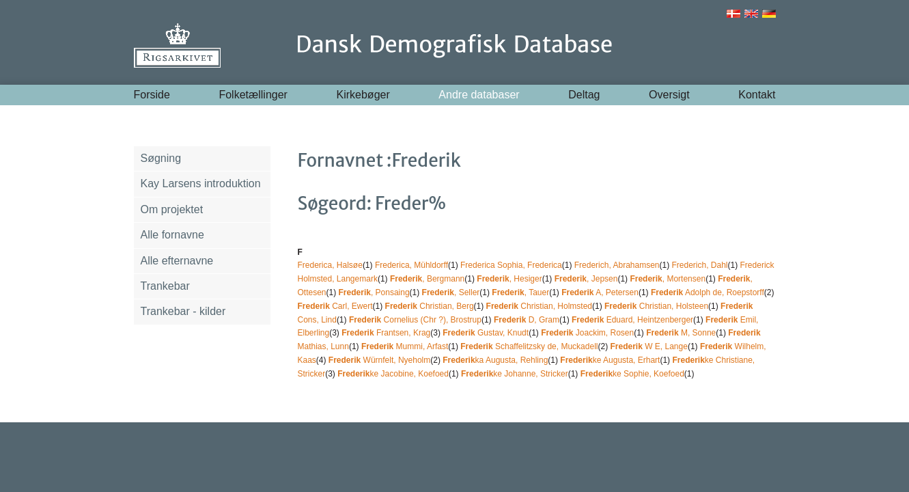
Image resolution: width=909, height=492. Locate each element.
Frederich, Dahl (700, 265)
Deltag (584, 94)
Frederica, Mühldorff (411, 265)
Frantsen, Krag (385, 333)
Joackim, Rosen (587, 333)
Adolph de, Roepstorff (707, 292)
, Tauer (520, 292)
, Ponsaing (374, 292)
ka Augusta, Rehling (495, 360)
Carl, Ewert (335, 306)
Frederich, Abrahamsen (617, 265)
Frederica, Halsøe (330, 265)
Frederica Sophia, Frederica (511, 265)
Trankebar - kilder (183, 311)
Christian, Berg (429, 306)
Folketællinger (253, 94)
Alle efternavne (177, 260)
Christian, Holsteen (656, 306)
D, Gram (526, 320)
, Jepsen (586, 279)
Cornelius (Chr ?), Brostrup (415, 320)
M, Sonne (681, 333)
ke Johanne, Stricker (514, 374)
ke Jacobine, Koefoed (393, 374)
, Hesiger (509, 279)
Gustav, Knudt (486, 333)
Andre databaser (478, 94)
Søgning (161, 158)
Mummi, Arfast (404, 346)
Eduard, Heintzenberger (632, 320)
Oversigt (669, 94)
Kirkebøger (363, 94)
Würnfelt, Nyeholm (379, 360)
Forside (152, 94)
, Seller (451, 292)
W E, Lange (648, 346)
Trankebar (165, 286)
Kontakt (756, 94)
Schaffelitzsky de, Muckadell (529, 346)
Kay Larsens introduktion (201, 183)
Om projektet (172, 209)
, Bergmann (427, 279)
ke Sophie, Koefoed (632, 374)
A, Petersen (600, 292)
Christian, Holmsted (539, 306)
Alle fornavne (172, 235)
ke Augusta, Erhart (610, 360)
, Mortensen (667, 279)
